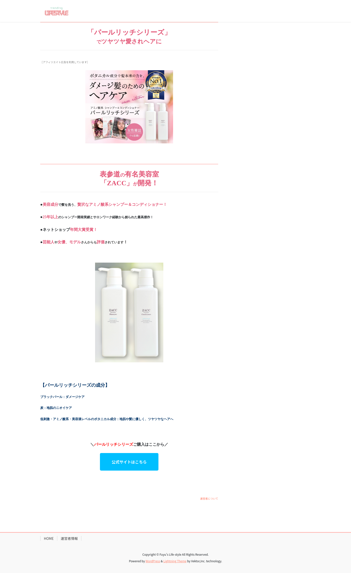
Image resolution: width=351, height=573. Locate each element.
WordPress (153, 561)
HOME (49, 538)
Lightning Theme (174, 561)
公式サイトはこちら (129, 462)
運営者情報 (69, 538)
